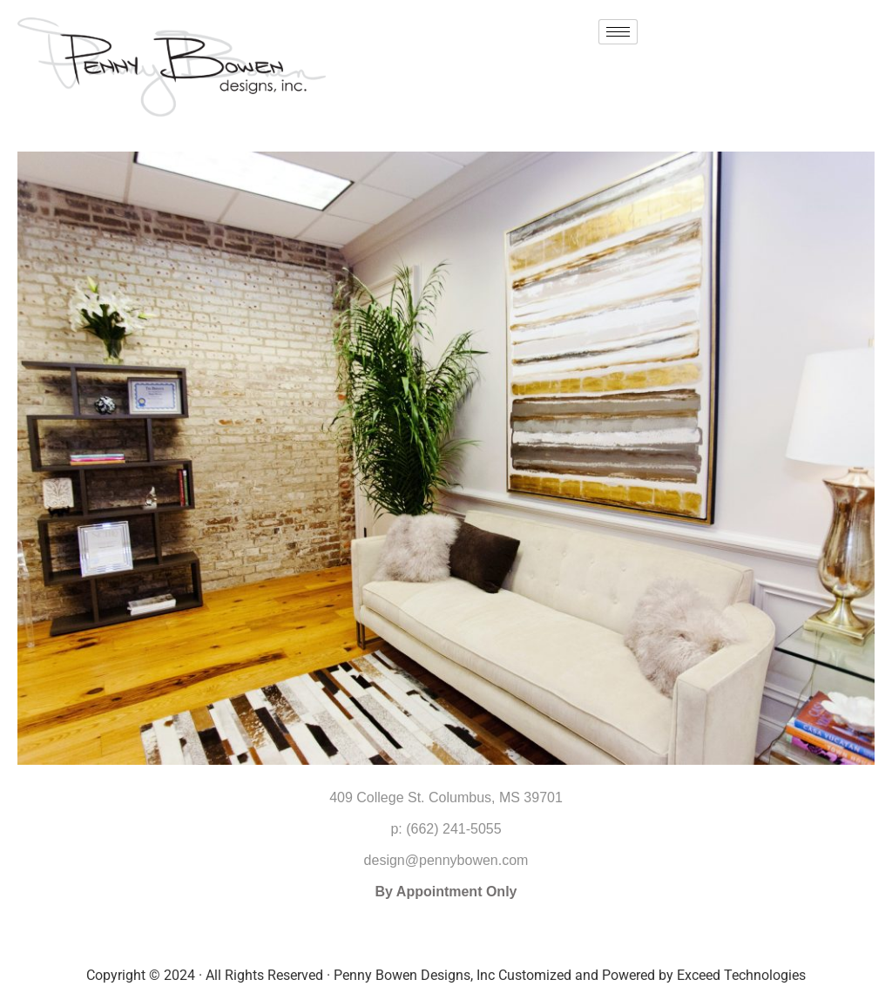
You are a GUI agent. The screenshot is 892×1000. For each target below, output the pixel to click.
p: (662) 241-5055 (445, 828)
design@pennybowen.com (446, 860)
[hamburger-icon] (618, 31)
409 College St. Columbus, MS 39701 (446, 797)
